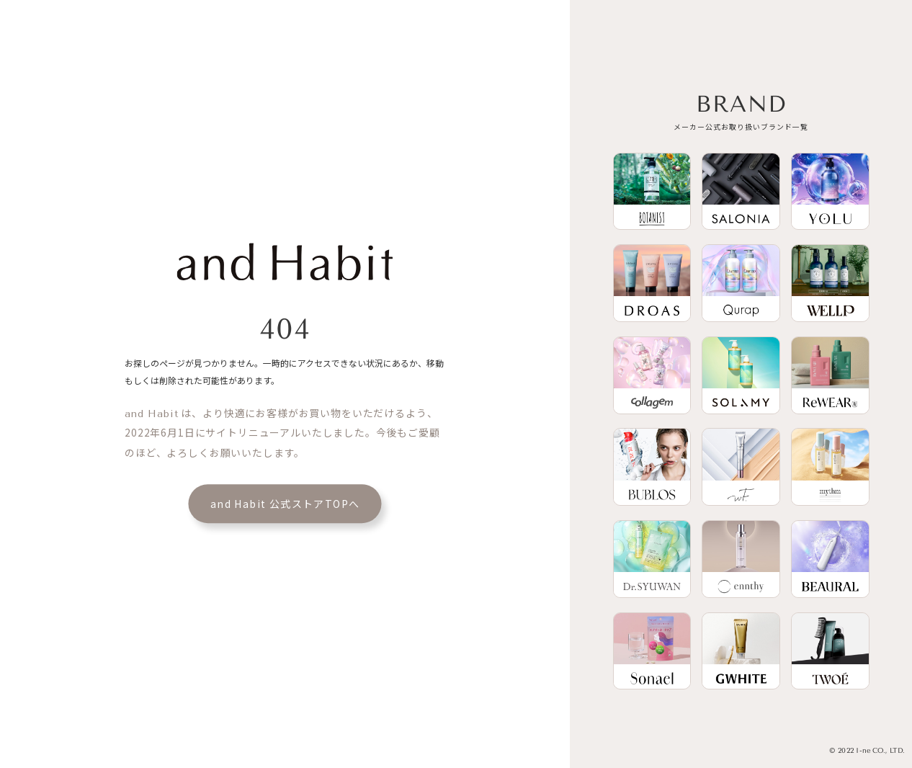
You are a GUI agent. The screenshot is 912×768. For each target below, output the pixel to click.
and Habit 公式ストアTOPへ (285, 504)
